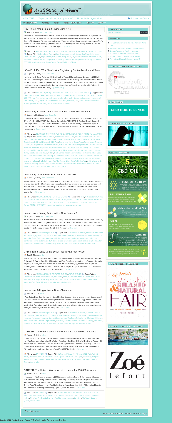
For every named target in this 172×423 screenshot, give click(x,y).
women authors (39, 244)
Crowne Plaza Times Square (53, 357)
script (91, 241)
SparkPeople (59, 158)
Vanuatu (53, 282)
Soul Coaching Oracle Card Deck (42, 158)
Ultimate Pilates (40, 323)
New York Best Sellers (42, 359)
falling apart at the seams (86, 145)
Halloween (35, 147)
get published (40, 279)
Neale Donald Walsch (62, 153)
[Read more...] (69, 47)
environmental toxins (51, 145)
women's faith (67, 244)
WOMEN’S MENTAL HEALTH (73, 23)
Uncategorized (83, 51)
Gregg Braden (82, 315)
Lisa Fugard (78, 357)
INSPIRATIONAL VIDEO (74, 134)
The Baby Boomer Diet (47, 161)
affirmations (59, 137)
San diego (77, 359)
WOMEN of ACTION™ (30, 23)
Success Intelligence (92, 158)
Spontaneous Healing (85, 321)
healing (85, 147)
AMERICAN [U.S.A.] (43, 51)
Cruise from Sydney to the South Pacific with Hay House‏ (54, 251)
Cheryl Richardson (62, 54)
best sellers (62, 235)
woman (81, 101)
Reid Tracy (36, 282)
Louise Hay (60, 59)
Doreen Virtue (89, 142)
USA (76, 101)
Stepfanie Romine (77, 158)
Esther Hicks (56, 57)
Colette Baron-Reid (31, 142)
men (25, 321)
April (89, 354)
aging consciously (39, 235)
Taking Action (29, 244)
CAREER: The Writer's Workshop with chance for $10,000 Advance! (60, 331)
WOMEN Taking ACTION (93, 134)
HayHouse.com (76, 147)
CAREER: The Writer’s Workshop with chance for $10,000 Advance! (60, 370)
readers (85, 241)
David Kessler (43, 142)
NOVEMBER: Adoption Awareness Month (125, 54)
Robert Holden (59, 156)
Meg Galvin (43, 153)
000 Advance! (78, 354)
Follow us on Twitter (139, 18)
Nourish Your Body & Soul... (77, 279)
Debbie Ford (53, 142)
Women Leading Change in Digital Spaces (125, 56)
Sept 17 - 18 (64, 202)
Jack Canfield (94, 147)
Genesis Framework (124, 414)
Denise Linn (63, 142)
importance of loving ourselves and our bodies (62, 238)
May (31, 359)
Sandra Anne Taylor (86, 156)
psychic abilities (95, 59)
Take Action (93, 202)
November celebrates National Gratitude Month (127, 48)
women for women (92, 101)
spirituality (37, 62)
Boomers (60, 139)
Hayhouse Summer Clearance (52, 318)
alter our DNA (69, 137)
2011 (82, 197)
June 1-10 (35, 59)
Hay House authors (95, 315)
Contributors (56, 93)
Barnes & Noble (50, 139)
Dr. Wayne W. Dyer (56, 315)
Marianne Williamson (94, 318)
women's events (58, 103)
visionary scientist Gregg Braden (43, 164)
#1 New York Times (65, 354)
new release (68, 241)
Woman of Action (93, 164)
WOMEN (56, 23)
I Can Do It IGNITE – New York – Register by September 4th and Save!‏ (62, 70)
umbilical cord (92, 161)
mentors (68, 59)
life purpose (51, 59)
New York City (29, 101)
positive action (84, 59)
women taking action (44, 103)
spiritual (68, 158)
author (49, 235)
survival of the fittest (31, 161)
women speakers (30, 103)
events (60, 200)
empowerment (46, 57)
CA (25, 200)
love (85, 150)
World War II (61, 166)
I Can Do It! (77, 200)
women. (68, 103)
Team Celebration (45, 32)
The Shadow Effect (63, 161)
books (90, 235)
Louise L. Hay (78, 150)
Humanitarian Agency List (89, 18)
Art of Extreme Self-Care (91, 137)
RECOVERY (90, 23)
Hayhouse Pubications (32, 318)
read (80, 241)
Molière (50, 153)
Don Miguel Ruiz (88, 54)
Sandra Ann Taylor (71, 156)
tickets (32, 362)
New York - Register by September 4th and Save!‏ (83, 98)
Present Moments (39, 156)
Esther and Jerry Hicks (67, 145)
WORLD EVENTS (95, 51)
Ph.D (30, 156)
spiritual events (74, 202)
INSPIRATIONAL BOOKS (55, 134)
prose (75, 241)
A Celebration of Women (45, 54)
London (84, 200)
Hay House (77, 95)
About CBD (102, 23)
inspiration (27, 59)
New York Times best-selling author (83, 153)
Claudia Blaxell (95, 139)
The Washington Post (78, 161)
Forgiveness (66, 57)
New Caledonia (60, 279)
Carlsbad (30, 200)
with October (81, 164)
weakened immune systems (66, 164)
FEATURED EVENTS (69, 51)
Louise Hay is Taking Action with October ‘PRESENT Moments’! (58, 111)
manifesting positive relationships (36, 241)
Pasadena (55, 202)
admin (41, 255)
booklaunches (82, 235)
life (42, 150)
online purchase (67, 359)
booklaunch (72, 235)
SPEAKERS (28, 62)
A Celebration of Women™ (86, 9)
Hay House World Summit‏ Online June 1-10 (47, 29)
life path (43, 59)
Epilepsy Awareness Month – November (124, 51)
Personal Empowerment (46, 321)
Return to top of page (32, 411)
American (44, 95)
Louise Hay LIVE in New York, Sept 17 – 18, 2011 (50, 174)
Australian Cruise (47, 277)
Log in (144, 414)
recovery (50, 156)
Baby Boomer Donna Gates (34, 139)
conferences (67, 95)
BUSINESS (40, 354)
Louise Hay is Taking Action (62, 150)
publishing (27, 282)
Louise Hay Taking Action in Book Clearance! (48, 290)
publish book (92, 279)
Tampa (26, 205)
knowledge (84, 238)
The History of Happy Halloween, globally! (125, 59)
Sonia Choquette (71, 321)
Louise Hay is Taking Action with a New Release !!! (51, 213)
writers (88, 323)
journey (26, 150)
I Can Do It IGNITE (88, 95)
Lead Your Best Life (71, 318)
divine (71, 142)
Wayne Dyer (55, 62)
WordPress (137, 414)
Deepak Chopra (75, 54)
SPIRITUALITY (83, 93)
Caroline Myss (69, 139)
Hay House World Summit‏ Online (84, 57)
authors (55, 235)
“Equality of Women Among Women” (55, 18)
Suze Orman (46, 62)
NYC (36, 101)
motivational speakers (56, 98)
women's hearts (78, 244)
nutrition (75, 59)
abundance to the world (94, 233)
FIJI (33, 279)
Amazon (78, 137)
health (99, 57)
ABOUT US (28, 18)
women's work (90, 244)
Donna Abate (78, 142)
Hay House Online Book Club (59, 147)
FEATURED (45, 23)
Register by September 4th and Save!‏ (52, 101)
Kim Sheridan (35, 150)
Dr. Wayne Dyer (34, 57)
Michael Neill (32, 321)
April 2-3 (95, 354)
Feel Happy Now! (70, 315)
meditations (34, 153)
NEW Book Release (56, 241)
